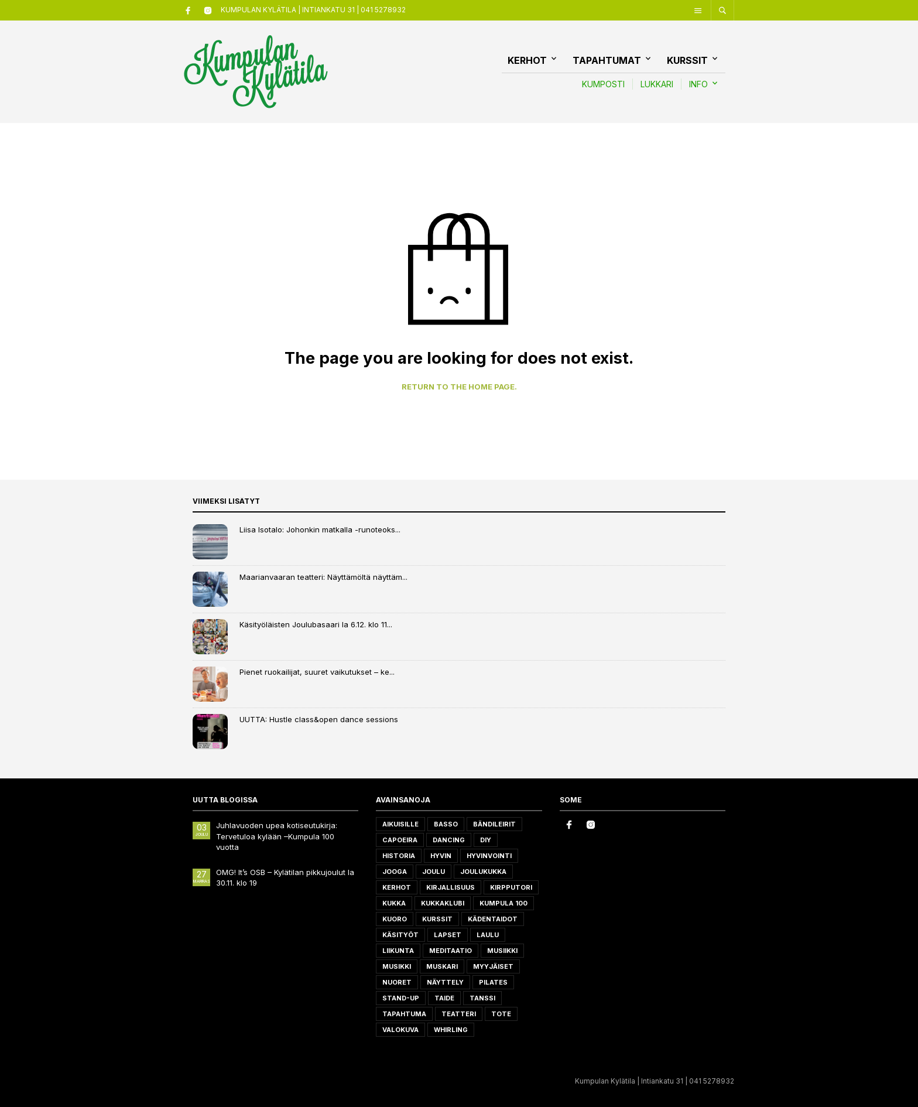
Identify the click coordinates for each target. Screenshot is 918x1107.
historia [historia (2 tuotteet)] (398, 856)
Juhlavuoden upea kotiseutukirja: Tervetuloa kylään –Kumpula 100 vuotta (276, 836)
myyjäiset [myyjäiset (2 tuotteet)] (493, 966)
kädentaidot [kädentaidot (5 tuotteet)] (493, 919)
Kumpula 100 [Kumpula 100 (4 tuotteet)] (503, 903)
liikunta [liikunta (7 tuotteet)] (398, 951)
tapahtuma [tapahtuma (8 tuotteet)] (404, 1014)
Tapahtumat (607, 60)
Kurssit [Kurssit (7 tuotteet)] (437, 919)
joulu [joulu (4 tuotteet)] (433, 871)
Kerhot (527, 60)
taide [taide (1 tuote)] (444, 998)
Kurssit (687, 60)
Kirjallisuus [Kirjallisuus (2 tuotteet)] (450, 887)
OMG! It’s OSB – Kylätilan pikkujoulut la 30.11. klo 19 (285, 877)
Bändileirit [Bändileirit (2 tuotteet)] (494, 824)
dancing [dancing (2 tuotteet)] (449, 840)
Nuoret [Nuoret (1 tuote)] (397, 982)
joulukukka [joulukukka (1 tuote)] (483, 871)
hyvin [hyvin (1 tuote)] (440, 856)
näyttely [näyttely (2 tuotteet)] (445, 982)
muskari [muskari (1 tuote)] (442, 966)
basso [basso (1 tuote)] (446, 824)
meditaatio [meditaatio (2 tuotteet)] (450, 951)
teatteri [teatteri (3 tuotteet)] (458, 1014)
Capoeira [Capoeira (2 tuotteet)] (399, 840)
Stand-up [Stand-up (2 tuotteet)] (400, 998)
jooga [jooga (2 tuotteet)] (394, 871)
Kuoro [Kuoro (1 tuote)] (394, 919)
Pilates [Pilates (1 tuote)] (493, 982)
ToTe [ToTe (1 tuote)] (501, 1014)
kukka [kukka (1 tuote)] (394, 903)
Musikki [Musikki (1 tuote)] (396, 966)
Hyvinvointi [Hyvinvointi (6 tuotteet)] (489, 856)
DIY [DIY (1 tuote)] (485, 840)
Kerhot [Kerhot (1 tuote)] (396, 887)
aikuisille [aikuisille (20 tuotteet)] (400, 824)
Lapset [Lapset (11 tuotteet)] (447, 935)
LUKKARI (656, 84)
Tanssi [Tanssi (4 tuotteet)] (482, 998)
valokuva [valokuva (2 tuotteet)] (400, 1030)
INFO (698, 84)
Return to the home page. (459, 386)
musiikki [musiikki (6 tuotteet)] (502, 951)
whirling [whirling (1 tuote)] (451, 1030)
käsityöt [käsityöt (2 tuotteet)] (400, 935)
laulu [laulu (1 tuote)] (488, 935)
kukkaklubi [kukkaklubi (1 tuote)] (442, 903)
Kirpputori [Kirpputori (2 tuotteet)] (511, 887)
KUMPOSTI (603, 84)
